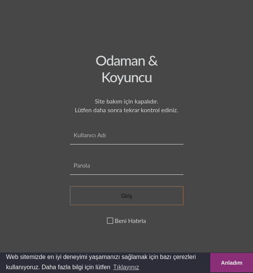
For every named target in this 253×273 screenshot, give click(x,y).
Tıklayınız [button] (126, 267)
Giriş (126, 195)
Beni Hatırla (126, 220)
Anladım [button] (231, 263)
